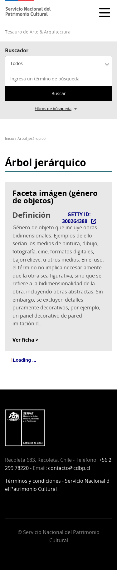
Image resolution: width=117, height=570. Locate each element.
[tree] (58, 365)
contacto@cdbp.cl (69, 468)
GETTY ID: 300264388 (76, 218)
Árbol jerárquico (31, 138)
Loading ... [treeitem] (24, 360)
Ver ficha (23, 339)
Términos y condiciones (33, 480)
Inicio (9, 138)
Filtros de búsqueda (53, 108)
